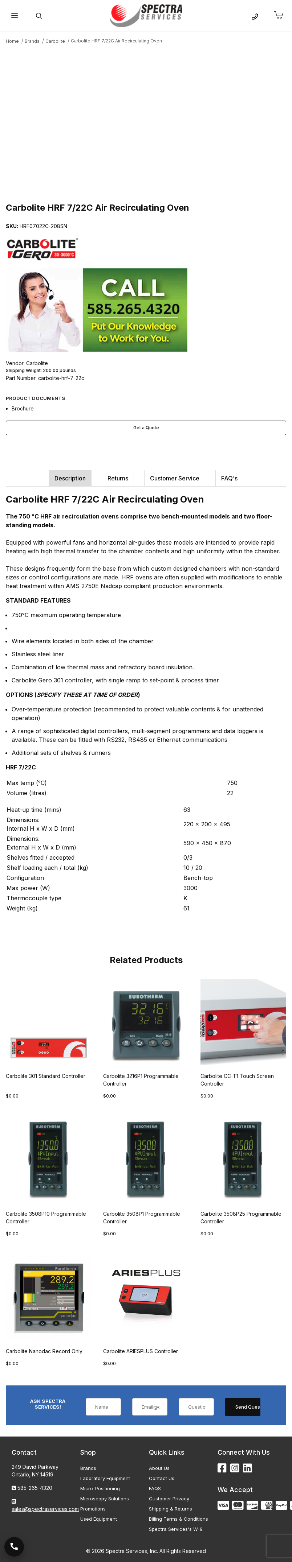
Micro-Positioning (100, 1488)
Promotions (93, 1509)
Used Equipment (98, 1519)
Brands (88, 1468)
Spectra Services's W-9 (176, 1529)
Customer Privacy (169, 1498)
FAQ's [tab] (229, 478)
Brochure (23, 408)
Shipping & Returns (170, 1509)
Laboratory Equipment (105, 1478)
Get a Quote (146, 427)
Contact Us (161, 1478)
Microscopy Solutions (104, 1498)
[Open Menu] (14, 15)
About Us (159, 1468)
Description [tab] (70, 478)
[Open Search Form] (39, 15)
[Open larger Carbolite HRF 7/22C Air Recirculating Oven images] (146, 122)
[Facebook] (222, 1468)
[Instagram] (234, 1468)
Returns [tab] (118, 478)
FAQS (155, 1488)
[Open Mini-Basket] (281, 15)
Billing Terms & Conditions (178, 1519)
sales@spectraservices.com (45, 1509)
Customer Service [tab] (174, 478)
